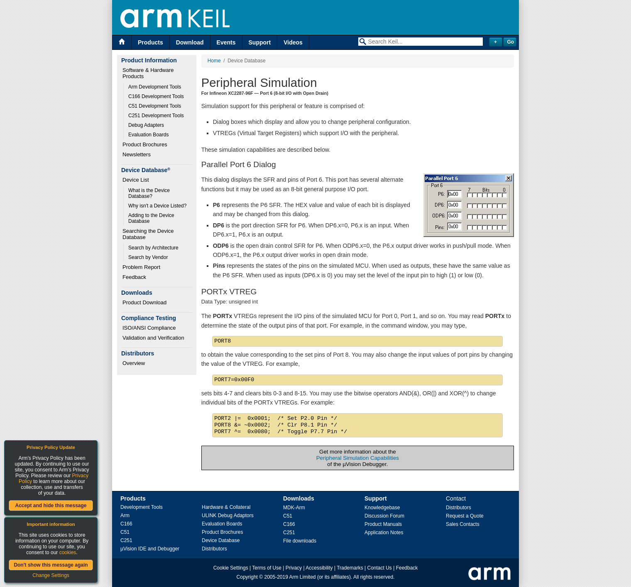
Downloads (298, 498)
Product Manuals (383, 524)
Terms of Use (266, 568)
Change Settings (50, 575)
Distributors (214, 549)
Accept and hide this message (50, 505)
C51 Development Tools (154, 106)
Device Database (221, 540)
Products (150, 42)
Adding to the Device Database (152, 218)
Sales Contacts (462, 524)
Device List (135, 180)
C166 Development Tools (156, 96)
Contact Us (379, 568)
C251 (126, 540)
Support (260, 42)
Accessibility (319, 568)
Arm (125, 515)
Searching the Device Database (148, 234)
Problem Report (141, 267)
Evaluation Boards (148, 135)
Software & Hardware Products (148, 73)
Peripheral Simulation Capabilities (357, 458)
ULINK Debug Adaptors (228, 515)
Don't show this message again (51, 565)
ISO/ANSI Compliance (149, 328)
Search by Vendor (148, 257)
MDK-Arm (294, 508)
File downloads (299, 541)
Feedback (134, 277)
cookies (67, 552)
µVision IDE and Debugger (149, 549)
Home (214, 61)
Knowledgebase (382, 508)
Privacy (294, 568)
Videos (293, 42)
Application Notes (383, 532)
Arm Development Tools (154, 87)
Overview (133, 363)
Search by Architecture (153, 248)
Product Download (144, 302)
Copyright (247, 577)
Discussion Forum (384, 516)
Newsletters (136, 154)
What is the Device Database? (149, 193)
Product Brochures (144, 144)
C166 (126, 524)
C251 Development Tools (156, 115)
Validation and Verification (153, 338)
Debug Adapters (146, 125)
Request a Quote (465, 516)
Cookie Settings (230, 568)
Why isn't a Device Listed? (157, 206)
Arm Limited (302, 577)
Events (226, 42)
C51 (125, 532)
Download (190, 42)
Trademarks (350, 568)
